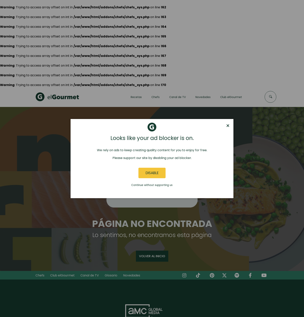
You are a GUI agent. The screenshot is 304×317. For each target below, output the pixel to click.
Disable (152, 172)
